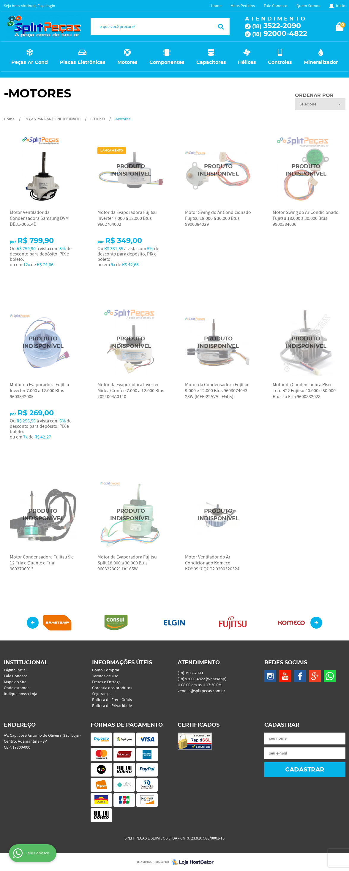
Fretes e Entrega (106, 682)
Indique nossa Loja (20, 694)
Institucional (26, 662)
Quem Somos (308, 6)
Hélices (247, 62)
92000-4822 (279, 33)
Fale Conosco (276, 6)
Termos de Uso (105, 676)
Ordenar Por (314, 95)
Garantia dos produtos (112, 688)
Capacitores (211, 62)
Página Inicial (15, 670)
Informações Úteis (122, 662)
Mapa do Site (15, 682)
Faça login (46, 6)
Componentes (166, 62)
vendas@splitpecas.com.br (201, 691)
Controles (280, 62)
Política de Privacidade (112, 706)
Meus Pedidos (242, 6)
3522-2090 (276, 26)
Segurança (101, 694)
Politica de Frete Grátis (112, 700)
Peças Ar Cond (29, 62)
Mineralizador (321, 62)
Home (216, 6)
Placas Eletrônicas (82, 62)
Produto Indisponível (130, 170)
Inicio (340, 6)
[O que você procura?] (221, 26)
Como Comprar (105, 670)
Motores (127, 62)
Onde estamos (16, 688)
